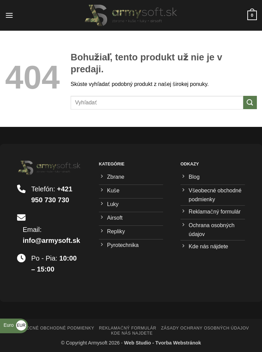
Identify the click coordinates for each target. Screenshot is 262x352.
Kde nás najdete (131, 333)
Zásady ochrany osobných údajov (205, 328)
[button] (9, 15)
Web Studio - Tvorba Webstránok (162, 343)
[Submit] (250, 102)
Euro (14, 325)
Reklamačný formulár (127, 328)
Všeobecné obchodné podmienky (52, 328)
